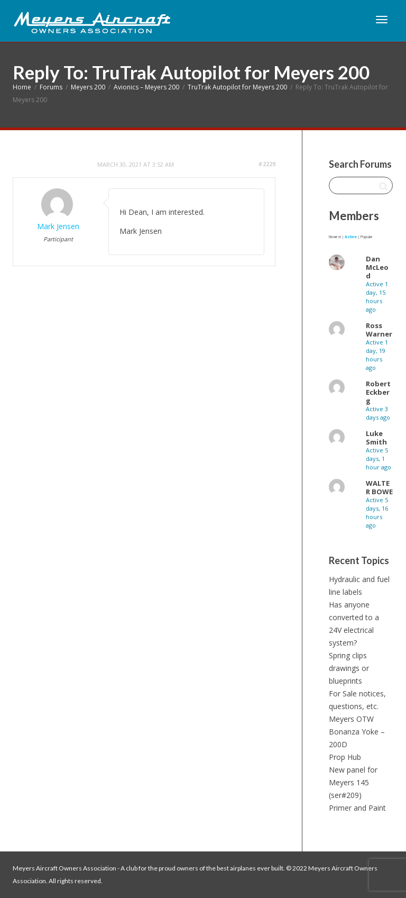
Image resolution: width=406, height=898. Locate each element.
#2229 (266, 164)
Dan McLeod (377, 267)
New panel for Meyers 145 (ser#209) (353, 782)
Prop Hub (345, 757)
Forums (51, 87)
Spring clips (348, 655)
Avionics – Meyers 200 (146, 87)
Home (22, 87)
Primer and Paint (357, 808)
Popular (366, 236)
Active (351, 236)
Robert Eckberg (378, 392)
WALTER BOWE (379, 487)
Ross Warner (379, 330)
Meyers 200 (88, 87)
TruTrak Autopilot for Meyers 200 (237, 87)
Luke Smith (376, 438)
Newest (335, 236)
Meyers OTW (351, 719)
